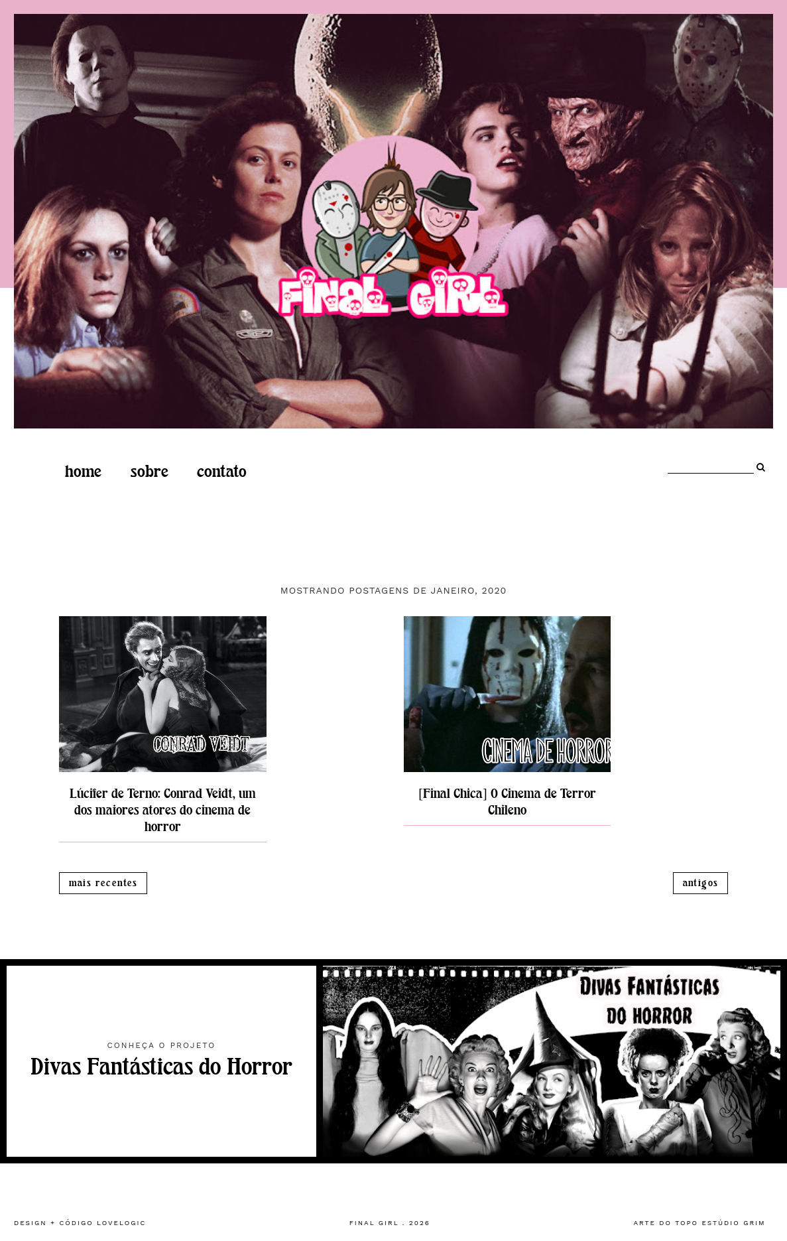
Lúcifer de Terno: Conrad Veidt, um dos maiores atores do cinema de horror (163, 810)
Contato (222, 471)
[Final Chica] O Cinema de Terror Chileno (506, 801)
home (83, 471)
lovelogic (121, 1222)
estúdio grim (733, 1222)
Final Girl (374, 1222)
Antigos (701, 883)
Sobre (149, 471)
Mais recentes (103, 883)
